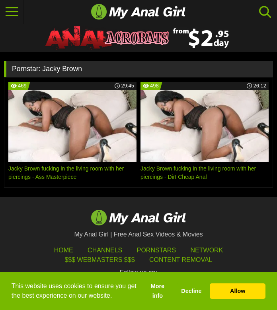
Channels (105, 250)
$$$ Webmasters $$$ (99, 259)
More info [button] (157, 291)
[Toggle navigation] (12, 12)
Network (207, 250)
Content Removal (181, 259)
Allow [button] (237, 291)
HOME (63, 250)
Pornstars (156, 250)
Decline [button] (191, 291)
